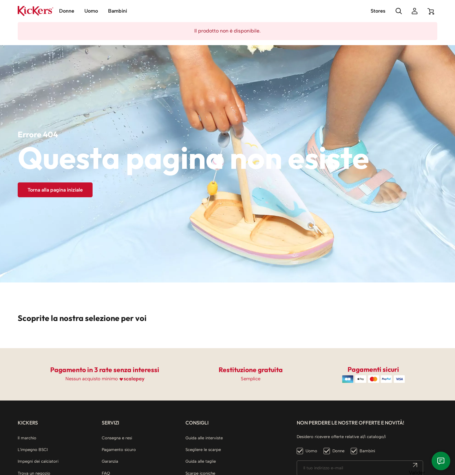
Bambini (367, 450)
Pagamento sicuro (119, 449)
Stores (378, 11)
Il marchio (27, 438)
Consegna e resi (117, 438)
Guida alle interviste (204, 438)
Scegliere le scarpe (203, 449)
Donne (338, 450)
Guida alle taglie (200, 461)
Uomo (311, 450)
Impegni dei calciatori (38, 461)
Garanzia (110, 461)
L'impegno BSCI (33, 449)
